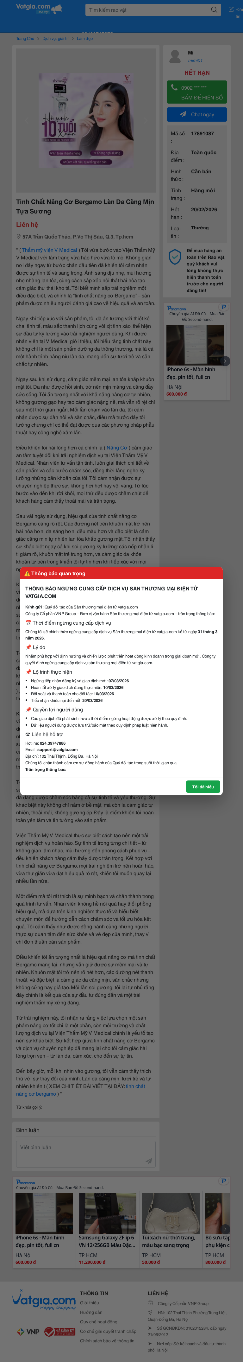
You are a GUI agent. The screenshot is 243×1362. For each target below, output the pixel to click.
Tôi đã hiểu (203, 786)
